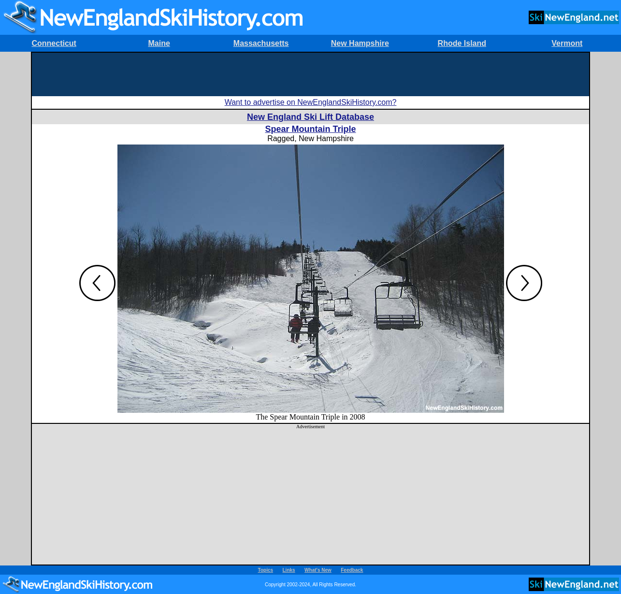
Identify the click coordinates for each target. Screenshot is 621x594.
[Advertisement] (311, 74)
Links (289, 570)
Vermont (566, 43)
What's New (318, 570)
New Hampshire (360, 43)
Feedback (352, 570)
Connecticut (53, 43)
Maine (159, 43)
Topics (265, 570)
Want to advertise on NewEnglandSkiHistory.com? (311, 102)
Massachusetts (261, 43)
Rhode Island (462, 43)
